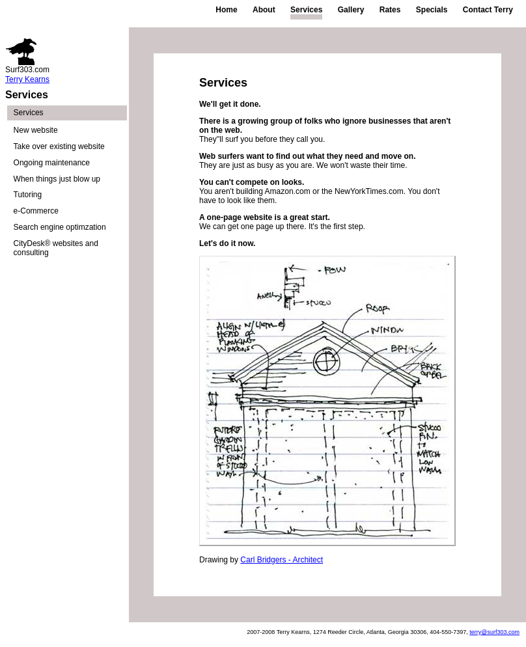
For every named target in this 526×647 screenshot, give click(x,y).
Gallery (351, 9)
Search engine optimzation (60, 227)
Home (226, 9)
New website (36, 130)
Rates (390, 9)
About (264, 9)
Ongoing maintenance (52, 162)
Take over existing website (59, 146)
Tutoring (28, 194)
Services (306, 9)
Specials (432, 9)
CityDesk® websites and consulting (56, 248)
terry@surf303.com (494, 632)
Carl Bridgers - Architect (281, 559)
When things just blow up (57, 179)
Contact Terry (488, 9)
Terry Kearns (27, 79)
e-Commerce (36, 210)
